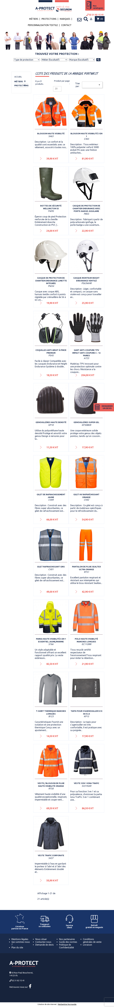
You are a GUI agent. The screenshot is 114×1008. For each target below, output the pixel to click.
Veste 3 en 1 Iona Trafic (86, 783)
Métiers (33, 19)
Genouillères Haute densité (51, 422)
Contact (66, 25)
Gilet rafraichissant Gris (51, 567)
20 (56, 88)
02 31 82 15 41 (95, 14)
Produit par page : (62, 82)
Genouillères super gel (86, 422)
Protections (49, 19)
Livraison (87, 944)
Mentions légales (19, 939)
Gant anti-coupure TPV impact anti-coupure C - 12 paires (86, 353)
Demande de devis (44, 944)
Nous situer (41, 939)
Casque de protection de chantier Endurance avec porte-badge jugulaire (86, 208)
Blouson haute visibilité (51, 133)
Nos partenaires (67, 939)
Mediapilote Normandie (67, 1004)
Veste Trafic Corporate (51, 855)
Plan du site (17, 947)
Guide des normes (68, 942)
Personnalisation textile (43, 25)
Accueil (18, 77)
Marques (65, 19)
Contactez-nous (43, 942)
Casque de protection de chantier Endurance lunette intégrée (51, 281)
